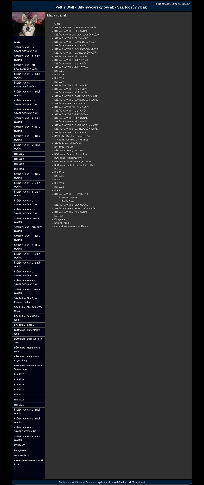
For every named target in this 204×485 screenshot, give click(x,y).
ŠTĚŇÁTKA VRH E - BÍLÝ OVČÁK (71, 121)
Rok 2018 (59, 82)
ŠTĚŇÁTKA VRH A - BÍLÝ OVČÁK (71, 212)
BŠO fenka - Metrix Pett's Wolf (69, 158)
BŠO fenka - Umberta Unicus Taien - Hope (74, 165)
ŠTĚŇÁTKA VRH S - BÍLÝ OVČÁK (71, 38)
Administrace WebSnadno (71, 482)
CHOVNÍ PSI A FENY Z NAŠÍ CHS (71, 226)
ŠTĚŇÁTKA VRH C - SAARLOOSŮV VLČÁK (76, 125)
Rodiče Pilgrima (69, 197)
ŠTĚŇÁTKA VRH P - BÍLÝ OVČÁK (71, 56)
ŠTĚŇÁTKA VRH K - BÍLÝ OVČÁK (71, 85)
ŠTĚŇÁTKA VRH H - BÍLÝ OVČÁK (71, 111)
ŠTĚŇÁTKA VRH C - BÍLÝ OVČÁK (71, 194)
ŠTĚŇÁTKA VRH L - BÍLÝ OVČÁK (71, 89)
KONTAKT (59, 216)
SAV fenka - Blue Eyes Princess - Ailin (72, 136)
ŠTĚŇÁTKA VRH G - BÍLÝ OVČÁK (71, 114)
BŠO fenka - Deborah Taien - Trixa (71, 154)
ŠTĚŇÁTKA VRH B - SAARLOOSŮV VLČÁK (76, 129)
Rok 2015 (59, 176)
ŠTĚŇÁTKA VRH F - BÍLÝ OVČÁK (71, 118)
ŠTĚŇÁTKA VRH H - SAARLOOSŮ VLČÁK (75, 42)
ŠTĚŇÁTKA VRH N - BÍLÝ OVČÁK (71, 63)
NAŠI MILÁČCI (61, 223)
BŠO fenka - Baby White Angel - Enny (72, 161)
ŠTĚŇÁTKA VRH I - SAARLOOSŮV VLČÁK (75, 27)
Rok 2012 (59, 187)
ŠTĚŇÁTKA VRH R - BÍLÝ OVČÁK (71, 45)
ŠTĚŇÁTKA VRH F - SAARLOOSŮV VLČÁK (75, 53)
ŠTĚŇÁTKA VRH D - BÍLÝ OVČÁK (71, 132)
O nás (57, 24)
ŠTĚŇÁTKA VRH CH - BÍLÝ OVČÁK (71, 107)
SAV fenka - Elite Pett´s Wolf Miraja (71, 139)
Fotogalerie (59, 219)
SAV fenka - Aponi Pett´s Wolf (68, 143)
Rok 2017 (59, 168)
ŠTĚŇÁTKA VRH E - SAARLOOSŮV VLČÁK (76, 96)
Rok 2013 (59, 183)
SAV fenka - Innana (63, 147)
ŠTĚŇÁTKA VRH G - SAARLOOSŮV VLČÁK (76, 49)
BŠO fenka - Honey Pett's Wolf (69, 150)
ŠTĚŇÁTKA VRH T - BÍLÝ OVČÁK (71, 31)
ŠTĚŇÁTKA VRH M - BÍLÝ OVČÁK (71, 67)
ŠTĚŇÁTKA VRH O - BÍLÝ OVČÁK (71, 60)
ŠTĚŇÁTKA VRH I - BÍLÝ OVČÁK (70, 103)
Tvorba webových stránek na (106, 482)
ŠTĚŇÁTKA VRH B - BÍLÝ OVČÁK (71, 205)
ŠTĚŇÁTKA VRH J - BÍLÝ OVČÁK (71, 92)
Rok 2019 (59, 78)
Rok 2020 (59, 74)
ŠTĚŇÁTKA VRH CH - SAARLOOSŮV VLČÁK (76, 34)
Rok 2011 (59, 190)
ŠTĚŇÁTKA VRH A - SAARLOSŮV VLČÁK (75, 208)
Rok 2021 (59, 71)
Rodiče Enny (68, 201)
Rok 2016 (59, 172)
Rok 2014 (59, 179)
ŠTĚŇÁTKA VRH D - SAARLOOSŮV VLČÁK (76, 100)
